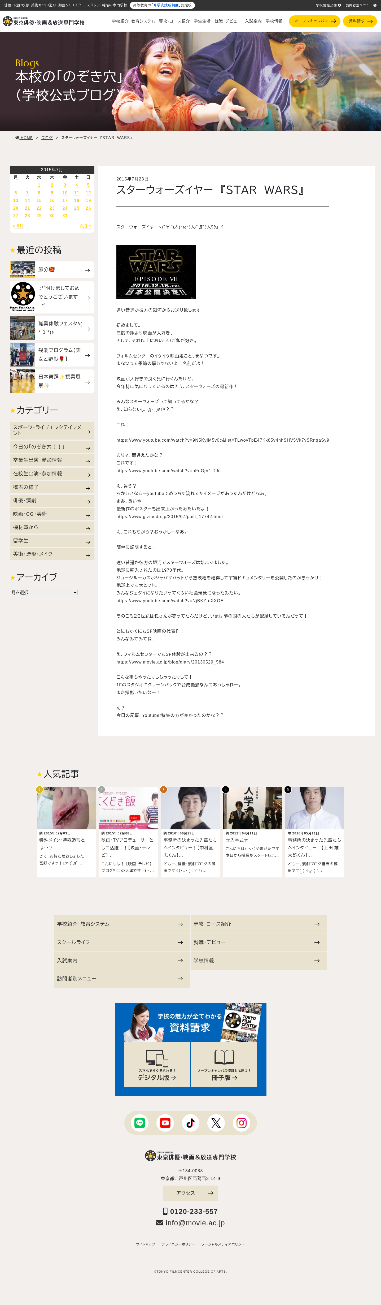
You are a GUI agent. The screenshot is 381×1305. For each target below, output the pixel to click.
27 (16, 215)
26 (88, 208)
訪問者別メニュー (361, 5)
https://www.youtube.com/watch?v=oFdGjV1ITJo (168, 470)
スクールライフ (120, 939)
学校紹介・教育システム (133, 21)
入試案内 (253, 21)
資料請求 (361, 21)
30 (52, 215)
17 (65, 200)
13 (16, 200)
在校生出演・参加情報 (51, 474)
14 (27, 200)
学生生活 (202, 21)
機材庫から (51, 527)
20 (16, 208)
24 (65, 208)
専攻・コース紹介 (174, 21)
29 (39, 215)
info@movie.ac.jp (190, 1220)
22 (39, 208)
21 (27, 208)
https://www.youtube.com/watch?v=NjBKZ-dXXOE (170, 600)
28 (27, 215)
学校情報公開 (328, 5)
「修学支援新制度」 (166, 5)
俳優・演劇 (51, 500)
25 (77, 208)
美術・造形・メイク (51, 554)
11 (77, 193)
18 (77, 200)
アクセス (195, 1190)
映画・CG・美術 (51, 514)
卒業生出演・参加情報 (51, 460)
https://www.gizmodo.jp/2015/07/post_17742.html (169, 516)
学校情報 (274, 21)
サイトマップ (145, 1242)
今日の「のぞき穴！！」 (51, 447)
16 (52, 200)
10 (65, 193)
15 (39, 200)
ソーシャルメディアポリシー (223, 1242)
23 (52, 208)
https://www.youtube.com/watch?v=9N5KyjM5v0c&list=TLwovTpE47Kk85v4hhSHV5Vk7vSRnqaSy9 (222, 440)
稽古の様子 (51, 487)
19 (88, 200)
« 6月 (18, 226)
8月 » (86, 226)
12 (88, 193)
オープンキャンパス (315, 21)
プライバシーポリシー (178, 1242)
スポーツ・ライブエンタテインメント (51, 430)
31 (65, 215)
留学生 (51, 541)
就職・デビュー (227, 21)
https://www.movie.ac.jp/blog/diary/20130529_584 (170, 662)
